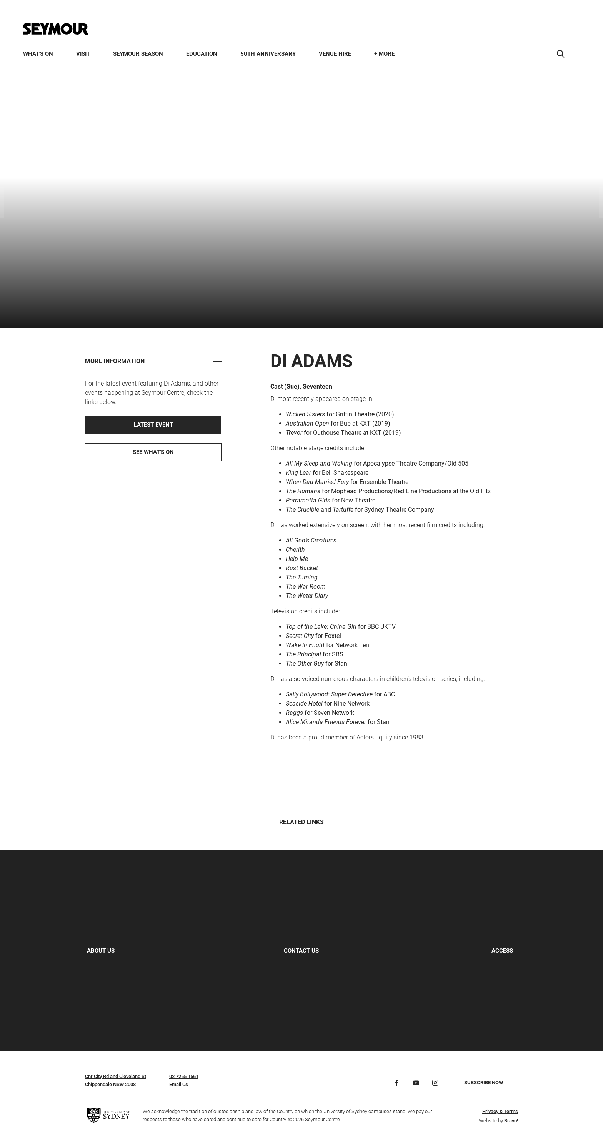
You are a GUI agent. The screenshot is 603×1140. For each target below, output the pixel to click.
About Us (101, 950)
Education (201, 53)
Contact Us (301, 950)
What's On (38, 53)
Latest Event (153, 424)
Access (502, 950)
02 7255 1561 (183, 1076)
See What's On (153, 452)
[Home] (55, 29)
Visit (83, 53)
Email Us (178, 1084)
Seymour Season (138, 53)
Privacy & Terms (500, 1111)
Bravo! (511, 1120)
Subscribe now (483, 1082)
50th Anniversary (268, 53)
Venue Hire (335, 53)
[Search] (560, 54)
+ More (384, 53)
